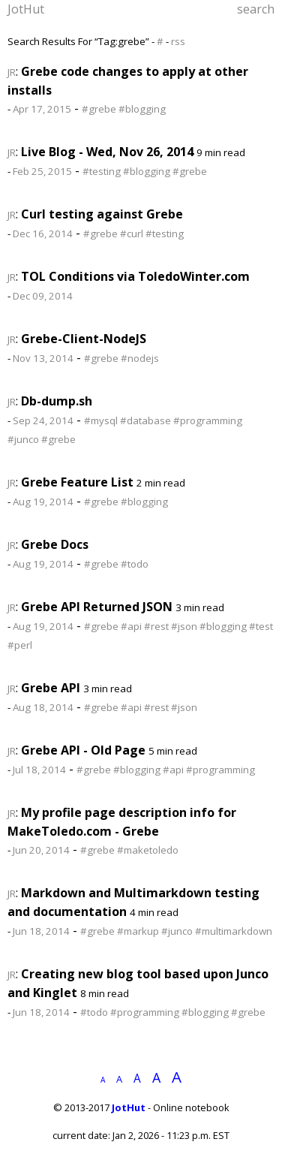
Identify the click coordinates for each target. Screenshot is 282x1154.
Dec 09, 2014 (43, 296)
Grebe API (50, 687)
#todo (134, 564)
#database (145, 420)
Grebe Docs (54, 544)
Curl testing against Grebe (102, 214)
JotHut (26, 9)
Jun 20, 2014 (41, 850)
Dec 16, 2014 (43, 233)
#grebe (99, 109)
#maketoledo (147, 850)
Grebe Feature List (77, 482)
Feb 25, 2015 (42, 171)
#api (131, 626)
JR (12, 72)
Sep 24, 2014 (43, 420)
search (255, 9)
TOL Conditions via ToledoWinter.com (135, 276)
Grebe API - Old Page (83, 750)
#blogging (142, 109)
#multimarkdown (233, 931)
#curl (131, 233)
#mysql (101, 420)
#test (261, 626)
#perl (20, 645)
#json (184, 626)
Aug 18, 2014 (43, 707)
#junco (23, 439)
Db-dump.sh (56, 401)
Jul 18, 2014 (39, 769)
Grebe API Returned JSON (96, 606)
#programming (207, 420)
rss (178, 41)
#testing (101, 171)
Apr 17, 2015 (42, 109)
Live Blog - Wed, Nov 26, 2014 (107, 151)
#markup (138, 931)
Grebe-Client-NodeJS (83, 338)
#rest (156, 626)
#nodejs (140, 358)
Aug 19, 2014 (43, 501)
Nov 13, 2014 (43, 358)
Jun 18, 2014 (41, 931)
